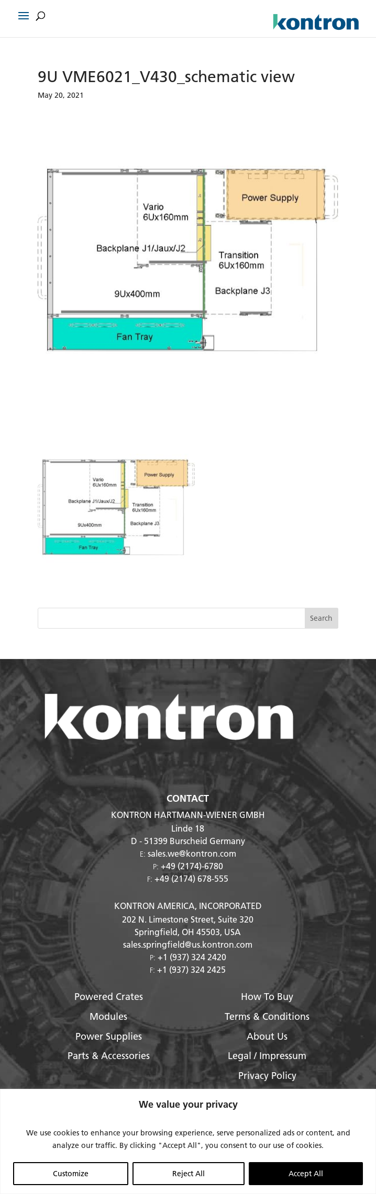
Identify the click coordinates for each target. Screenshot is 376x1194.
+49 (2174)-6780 (192, 865)
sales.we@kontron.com (192, 853)
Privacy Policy (267, 1076)
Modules (108, 1016)
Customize (71, 1173)
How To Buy (267, 997)
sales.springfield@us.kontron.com (187, 944)
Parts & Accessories (109, 1056)
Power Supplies (108, 1036)
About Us (267, 1036)
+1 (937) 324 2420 (192, 956)
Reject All (188, 1173)
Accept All (306, 1173)
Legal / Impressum (267, 1056)
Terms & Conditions (267, 1016)
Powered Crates (108, 997)
